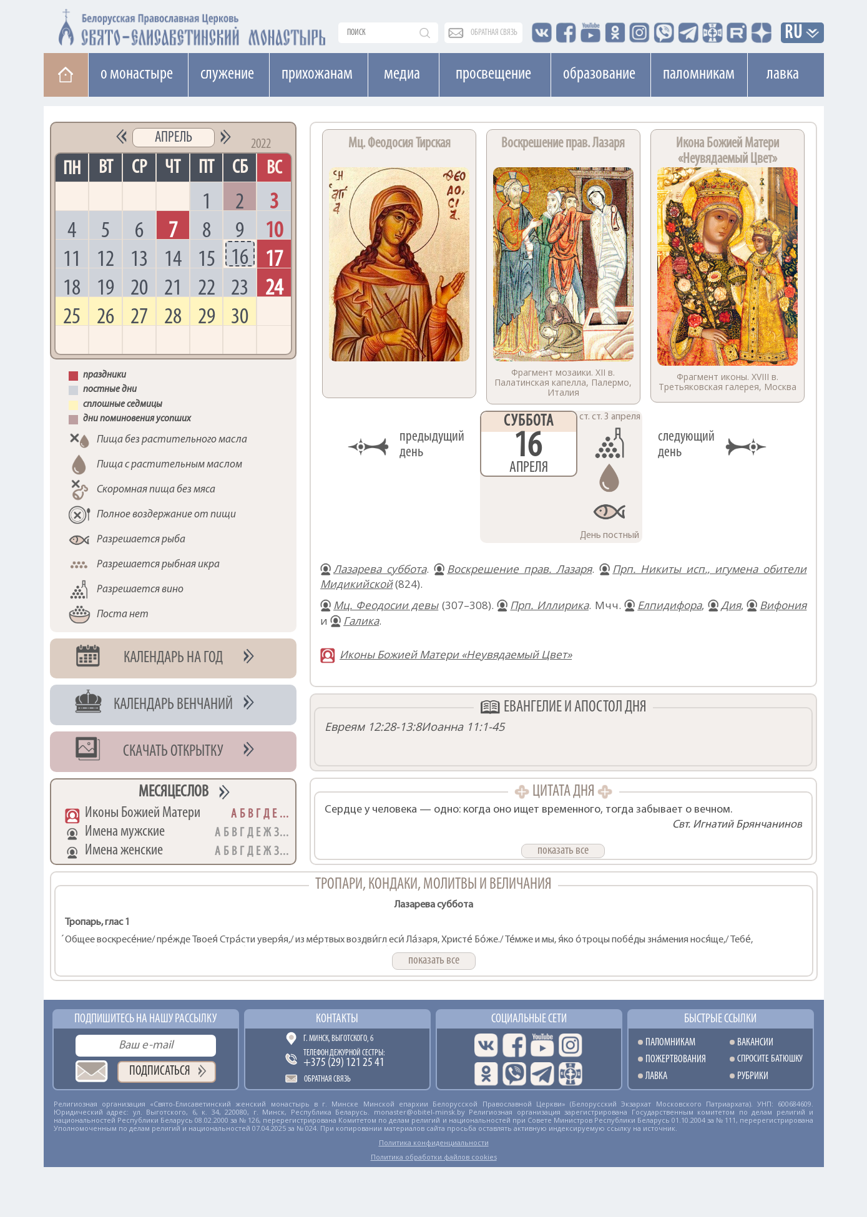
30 (239, 315)
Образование (599, 74)
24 (274, 286)
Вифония (783, 605)
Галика (361, 620)
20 (139, 286)
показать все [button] (563, 850)
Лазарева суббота (379, 569)
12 (105, 258)
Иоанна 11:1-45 (462, 726)
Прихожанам (317, 74)
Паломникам (699, 74)
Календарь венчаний (173, 704)
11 (72, 258)
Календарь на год (173, 658)
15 (206, 258)
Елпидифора (669, 605)
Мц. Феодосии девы (385, 605)
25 (72, 315)
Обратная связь (327, 1079)
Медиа (402, 74)
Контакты (337, 1019)
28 (173, 315)
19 (105, 286)
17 (274, 258)
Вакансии (755, 1042)
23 (239, 286)
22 (206, 286)
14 (173, 258)
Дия (731, 605)
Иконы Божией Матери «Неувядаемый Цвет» (456, 654)
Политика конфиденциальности (434, 1142)
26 (105, 315)
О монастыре (136, 74)
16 (239, 256)
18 (72, 286)
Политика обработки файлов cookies (434, 1157)
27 (139, 315)
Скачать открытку (173, 751)
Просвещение (493, 74)
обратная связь (494, 32)
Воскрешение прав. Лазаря (519, 569)
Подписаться (159, 1071)
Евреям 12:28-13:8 (373, 726)
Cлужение (227, 74)
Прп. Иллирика (549, 605)
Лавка (783, 74)
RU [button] (794, 33)
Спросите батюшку (770, 1059)
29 (206, 315)
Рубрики (752, 1076)
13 (139, 258)
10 (274, 229)
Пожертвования (675, 1059)
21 (173, 286)
